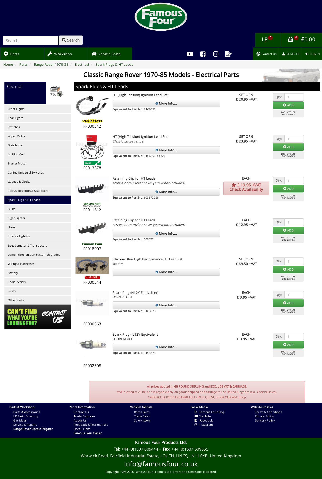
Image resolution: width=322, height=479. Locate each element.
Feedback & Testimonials (91, 425)
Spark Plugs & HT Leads (24, 200)
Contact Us (81, 412)
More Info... (166, 103)
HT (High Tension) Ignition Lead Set (140, 95)
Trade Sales (142, 416)
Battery (13, 273)
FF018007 (92, 248)
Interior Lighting (19, 236)
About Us (80, 420)
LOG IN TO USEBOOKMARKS (288, 113)
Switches (14, 127)
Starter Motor (17, 163)
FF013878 (92, 167)
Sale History (142, 420)
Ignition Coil (16, 154)
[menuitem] (203, 54)
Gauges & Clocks (19, 182)
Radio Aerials (17, 282)
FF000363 (92, 324)
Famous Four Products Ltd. (161, 442)
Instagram (204, 425)
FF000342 (92, 126)
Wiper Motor (16, 136)
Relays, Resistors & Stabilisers (28, 191)
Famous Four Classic (88, 433)
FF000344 (92, 282)
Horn (11, 227)
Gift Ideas (19, 420)
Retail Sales (142, 412)
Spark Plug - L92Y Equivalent (135, 334)
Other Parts (16, 300)
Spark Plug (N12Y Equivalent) (135, 292)
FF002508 (92, 365)
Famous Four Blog (210, 412)
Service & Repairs (25, 425)
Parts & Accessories (26, 412)
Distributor (15, 145)
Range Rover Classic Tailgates (33, 429)
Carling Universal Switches (26, 172)
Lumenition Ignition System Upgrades (34, 255)
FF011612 (92, 209)
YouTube (203, 416)
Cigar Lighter (16, 218)
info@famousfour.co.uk (161, 463)
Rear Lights (15, 118)
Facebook (204, 420)
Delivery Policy (265, 420)
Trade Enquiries (84, 416)
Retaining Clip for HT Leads (134, 178)
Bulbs (12, 209)
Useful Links (82, 429)
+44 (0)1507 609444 (139, 449)
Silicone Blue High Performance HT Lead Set (148, 259)
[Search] (30, 40)
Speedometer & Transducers (27, 245)
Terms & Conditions (268, 412)
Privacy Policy (264, 416)
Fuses (12, 291)
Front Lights (16, 109)
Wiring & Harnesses (21, 264)
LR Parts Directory (25, 416)
